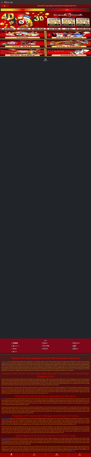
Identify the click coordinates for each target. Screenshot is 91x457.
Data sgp (3, 398)
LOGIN (66, 9)
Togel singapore (5, 438)
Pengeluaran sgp (5, 418)
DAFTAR (22, 9)
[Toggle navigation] (2, 2)
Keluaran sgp (4, 361)
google (73, 450)
